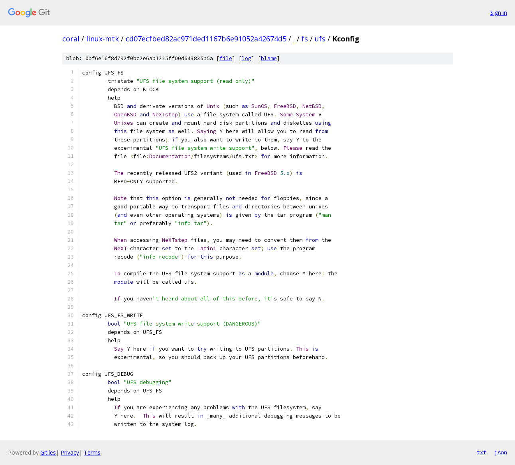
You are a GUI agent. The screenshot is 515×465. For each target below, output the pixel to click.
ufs (320, 38)
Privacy (70, 452)
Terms (92, 452)
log (246, 58)
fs (305, 38)
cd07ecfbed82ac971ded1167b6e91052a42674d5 (206, 38)
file (225, 58)
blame (269, 58)
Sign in (498, 12)
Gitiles (48, 452)
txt (481, 452)
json (500, 452)
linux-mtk (102, 38)
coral (70, 38)
